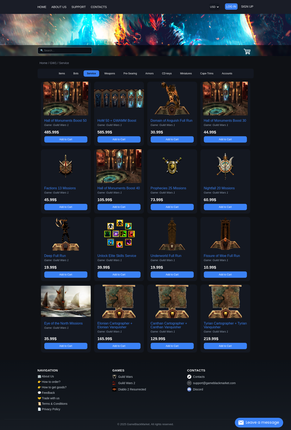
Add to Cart (65, 139)
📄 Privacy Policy (49, 409)
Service (91, 73)
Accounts (227, 73)
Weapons (109, 73)
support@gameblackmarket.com (211, 383)
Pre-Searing (130, 73)
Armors (149, 73)
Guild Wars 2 (123, 383)
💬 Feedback (46, 392)
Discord (195, 389)
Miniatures (186, 73)
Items (62, 73)
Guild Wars (122, 377)
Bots (76, 73)
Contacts (196, 377)
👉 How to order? (49, 381)
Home (43, 63)
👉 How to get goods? (52, 387)
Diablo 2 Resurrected (129, 389)
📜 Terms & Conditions (53, 403)
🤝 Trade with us (49, 398)
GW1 (53, 63)
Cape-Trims (206, 73)
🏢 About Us (46, 376)
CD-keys (167, 73)
